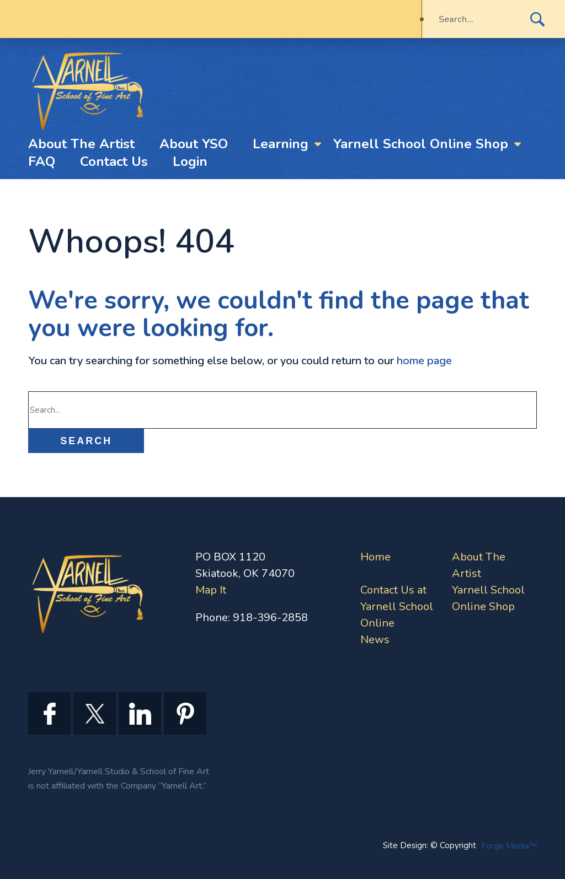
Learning (280, 144)
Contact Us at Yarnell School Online (396, 606)
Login (190, 161)
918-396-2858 (270, 617)
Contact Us (114, 161)
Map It (210, 590)
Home (375, 556)
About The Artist (81, 144)
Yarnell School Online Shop (420, 144)
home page (424, 360)
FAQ (41, 161)
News (375, 639)
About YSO (193, 144)
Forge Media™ (509, 845)
